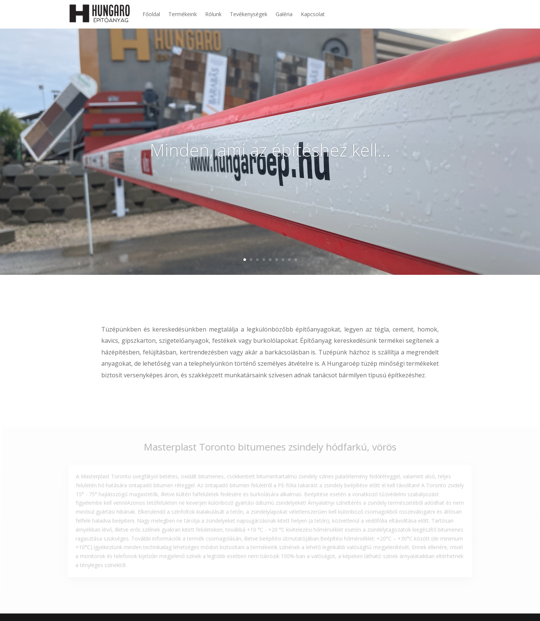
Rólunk (213, 14)
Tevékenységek (248, 14)
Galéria (284, 14)
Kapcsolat (313, 14)
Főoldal (151, 14)
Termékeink (182, 14)
